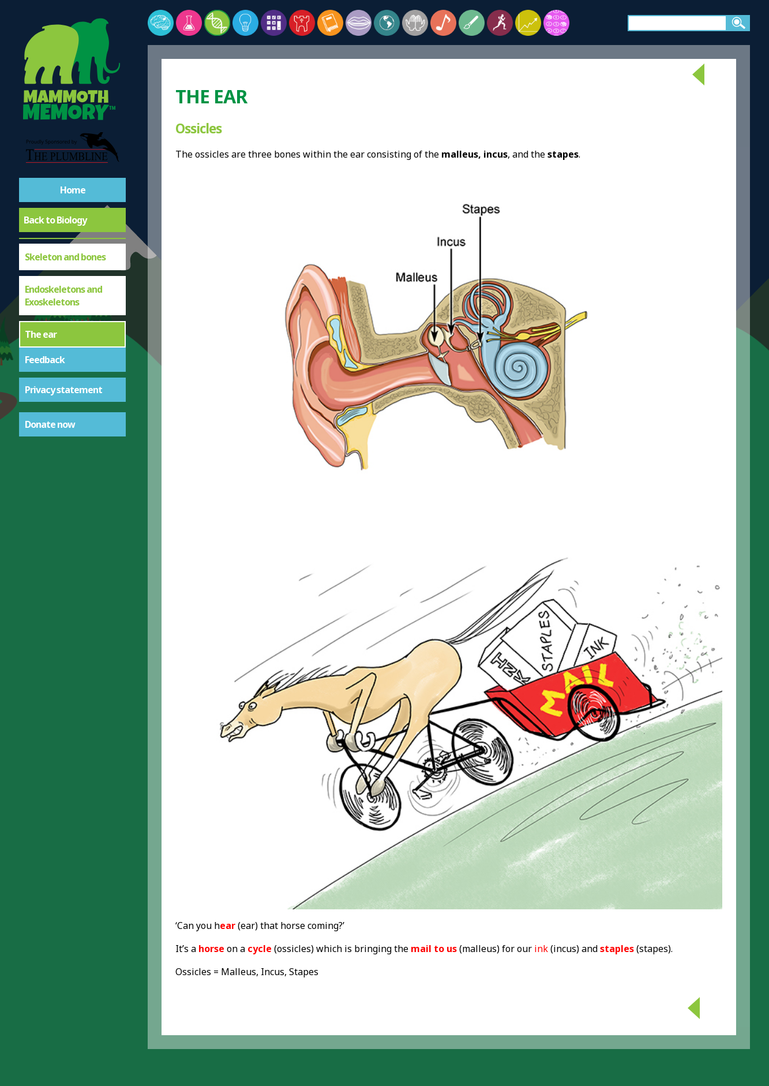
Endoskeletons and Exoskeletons (63, 295)
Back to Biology (55, 220)
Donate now (50, 424)
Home (72, 190)
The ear (41, 334)
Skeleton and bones (65, 257)
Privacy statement (63, 389)
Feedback (45, 359)
